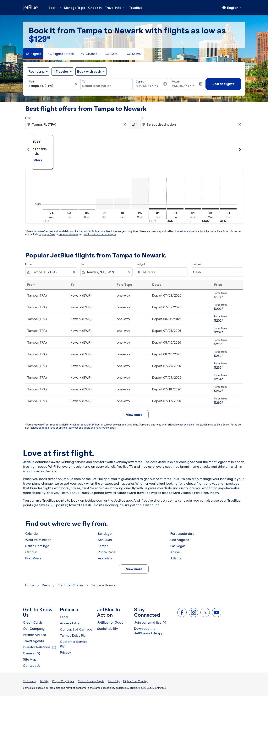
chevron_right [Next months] (240, 149)
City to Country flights (91, 681)
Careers (31, 653)
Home (29, 585)
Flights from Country (135, 681)
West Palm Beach (38, 540)
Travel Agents (33, 641)
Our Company (34, 629)
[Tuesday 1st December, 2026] (157, 208)
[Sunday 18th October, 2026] (122, 203)
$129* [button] (39, 39)
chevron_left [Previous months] (28, 149)
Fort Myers (33, 558)
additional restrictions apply (100, 234)
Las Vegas (178, 546)
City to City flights (63, 681)
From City (114, 681)
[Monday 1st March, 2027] (210, 208)
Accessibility (70, 623)
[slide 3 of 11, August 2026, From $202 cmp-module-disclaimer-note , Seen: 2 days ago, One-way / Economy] (201, 149)
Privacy (65, 652)
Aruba (175, 552)
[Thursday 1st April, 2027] (228, 208)
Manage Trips (74, 8)
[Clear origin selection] (125, 124)
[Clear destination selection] (240, 124)
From (32, 81)
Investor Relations (39, 647)
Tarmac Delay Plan (73, 635)
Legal (64, 617)
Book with (197, 264)
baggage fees (47, 234)
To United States (70, 585)
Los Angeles (179, 540)
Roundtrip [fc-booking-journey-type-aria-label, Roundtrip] (36, 71)
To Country (29, 681)
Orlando (31, 534)
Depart (140, 81)
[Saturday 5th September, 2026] (104, 203)
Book (55, 8)
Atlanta (176, 558)
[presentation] (232, 8)
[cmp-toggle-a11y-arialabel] (134, 124)
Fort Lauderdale (182, 534)
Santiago (105, 534)
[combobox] (51, 85)
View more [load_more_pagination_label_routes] (134, 569)
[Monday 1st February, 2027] (193, 208)
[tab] (33, 54)
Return (176, 81)
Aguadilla (105, 558)
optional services (68, 234)
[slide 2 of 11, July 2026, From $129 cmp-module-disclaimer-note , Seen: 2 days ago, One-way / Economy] (134, 149)
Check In (95, 8)
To (83, 81)
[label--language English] (232, 8)
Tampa (103, 546)
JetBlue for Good (110, 622)
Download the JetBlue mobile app (148, 631)
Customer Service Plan (73, 644)
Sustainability (107, 629)
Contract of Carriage (76, 629)
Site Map (29, 659)
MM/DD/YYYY (147, 86)
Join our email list (150, 623)
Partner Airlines (34, 635)
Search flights (223, 84)
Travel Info (116, 8)
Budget (140, 264)
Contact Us (32, 666)
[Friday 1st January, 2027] (175, 208)
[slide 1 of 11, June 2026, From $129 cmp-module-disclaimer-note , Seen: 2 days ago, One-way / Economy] (67, 149)
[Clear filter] (76, 84)
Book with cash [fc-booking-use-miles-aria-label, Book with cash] (89, 71)
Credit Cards (33, 622)
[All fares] (163, 272)
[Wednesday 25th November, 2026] (140, 193)
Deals (46, 585)
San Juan (105, 540)
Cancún (31, 552)
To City (44, 681)
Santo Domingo (37, 546)
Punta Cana (106, 552)
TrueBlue (136, 8)
